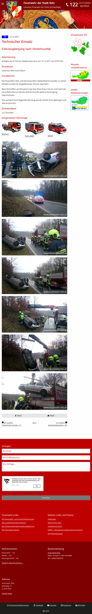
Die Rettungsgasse (55, 533)
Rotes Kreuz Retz (54, 523)
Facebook (38, 605)
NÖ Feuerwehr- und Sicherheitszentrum (18, 519)
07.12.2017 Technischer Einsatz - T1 (11, 423)
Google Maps (7, 593)
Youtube (51, 605)
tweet (50, 415)
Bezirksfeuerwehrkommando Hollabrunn (18, 526)
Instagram (66, 605)
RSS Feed (80, 605)
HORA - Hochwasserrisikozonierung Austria (65, 530)
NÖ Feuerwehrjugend (10, 530)
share (18, 415)
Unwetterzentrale (55, 526)
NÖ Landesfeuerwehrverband (14, 523)
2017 (34, 423)
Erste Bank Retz (54, 553)
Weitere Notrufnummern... (12, 563)
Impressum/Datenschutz (18, 605)
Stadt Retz (52, 519)
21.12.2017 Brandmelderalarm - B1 (57, 423)
